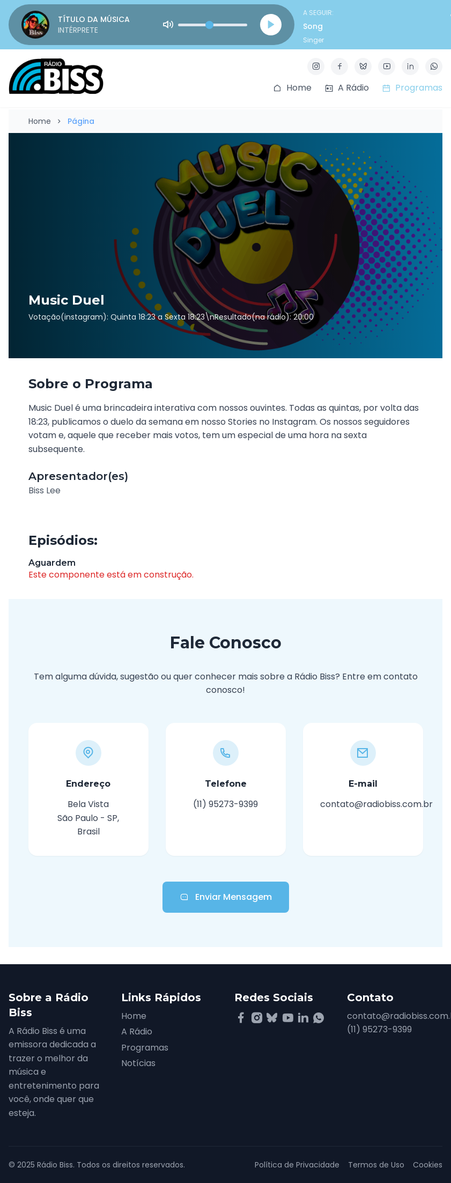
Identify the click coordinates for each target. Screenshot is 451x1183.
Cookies (427, 1164)
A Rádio (136, 1031)
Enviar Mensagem (226, 897)
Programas (144, 1047)
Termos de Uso (376, 1164)
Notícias (138, 1063)
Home (39, 121)
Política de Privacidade (297, 1164)
